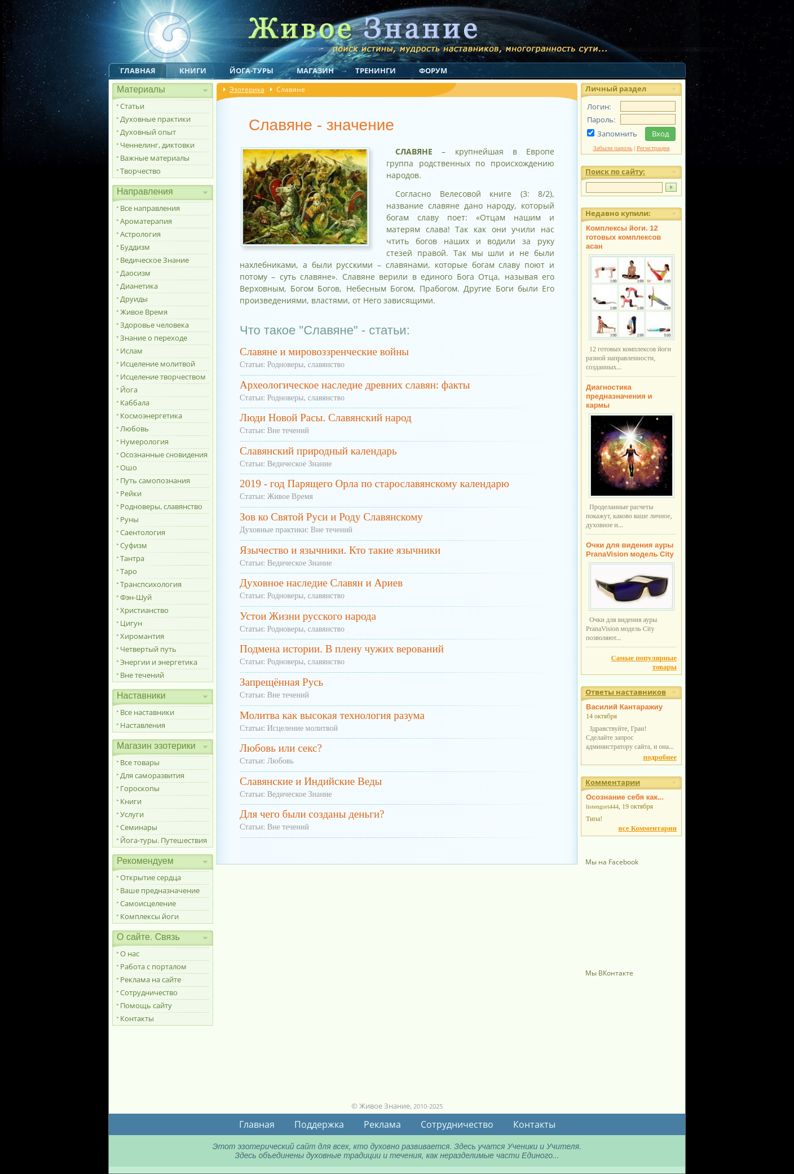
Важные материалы (154, 158)
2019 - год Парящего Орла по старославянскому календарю (374, 483)
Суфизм (133, 545)
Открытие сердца (150, 877)
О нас (129, 953)
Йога (129, 390)
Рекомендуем (145, 861)
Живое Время (143, 312)
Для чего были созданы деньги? (312, 814)
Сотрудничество (149, 992)
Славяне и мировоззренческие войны (324, 352)
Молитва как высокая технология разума (332, 715)
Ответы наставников (625, 692)
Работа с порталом (153, 966)
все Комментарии (648, 828)
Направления (145, 191)
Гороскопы (140, 788)
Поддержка (319, 1124)
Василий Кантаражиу (624, 707)
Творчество (140, 171)
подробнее (660, 757)
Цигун (131, 623)
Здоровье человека (154, 325)
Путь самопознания (155, 480)
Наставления (142, 725)
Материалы (141, 89)
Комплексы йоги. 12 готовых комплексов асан (623, 237)
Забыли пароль (613, 147)
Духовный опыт (148, 132)
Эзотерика (247, 89)
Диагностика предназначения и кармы (619, 396)
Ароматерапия (146, 221)
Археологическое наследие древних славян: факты (355, 385)
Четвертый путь (148, 649)
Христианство (144, 610)
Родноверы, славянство (161, 506)
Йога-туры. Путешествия (163, 840)
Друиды (134, 299)
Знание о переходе (153, 338)
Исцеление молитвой (157, 364)
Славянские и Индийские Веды (311, 781)
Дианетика (139, 286)
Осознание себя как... (625, 797)
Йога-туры (252, 70)
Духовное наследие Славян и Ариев (321, 583)
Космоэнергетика (151, 416)
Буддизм (135, 247)
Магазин (315, 70)
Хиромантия (142, 636)
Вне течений (142, 675)
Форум (433, 70)
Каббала (134, 403)
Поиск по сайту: (615, 171)
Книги (192, 70)
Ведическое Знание (154, 260)
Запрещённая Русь (281, 682)
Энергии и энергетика (158, 662)
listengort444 (602, 806)
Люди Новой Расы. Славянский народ (326, 417)
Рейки (131, 493)
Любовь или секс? (281, 748)
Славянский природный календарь (318, 451)
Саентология (142, 532)
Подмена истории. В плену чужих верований (342, 649)
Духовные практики (155, 119)
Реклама (382, 1124)
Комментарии (612, 782)
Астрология (140, 234)
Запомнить (617, 134)
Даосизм (135, 273)
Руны (129, 519)
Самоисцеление (148, 903)
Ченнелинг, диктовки (157, 145)
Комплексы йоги (149, 916)
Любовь (134, 428)
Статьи (132, 106)
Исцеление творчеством (163, 377)
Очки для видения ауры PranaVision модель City (630, 549)
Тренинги (375, 70)
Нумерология (144, 441)
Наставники (141, 695)
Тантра (132, 558)
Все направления (150, 208)
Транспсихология (151, 584)
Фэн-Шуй (136, 597)
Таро (128, 571)
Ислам (131, 351)
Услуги (132, 814)
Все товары (140, 762)
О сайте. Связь (148, 937)
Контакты (137, 1018)
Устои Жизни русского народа (308, 616)
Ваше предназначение (160, 890)
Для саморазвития (152, 775)
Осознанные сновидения (164, 454)
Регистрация (653, 147)
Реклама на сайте (150, 979)
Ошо (128, 467)
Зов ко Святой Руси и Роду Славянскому (331, 517)
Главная (138, 70)
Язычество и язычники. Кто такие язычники (340, 550)
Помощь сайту (146, 1005)
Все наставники (147, 712)
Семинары (138, 827)
